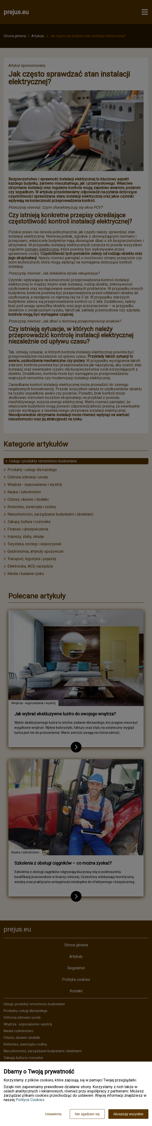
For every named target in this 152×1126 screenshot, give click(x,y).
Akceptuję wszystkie (128, 1114)
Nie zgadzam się (87, 1114)
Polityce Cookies (30, 1099)
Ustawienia (53, 1114)
